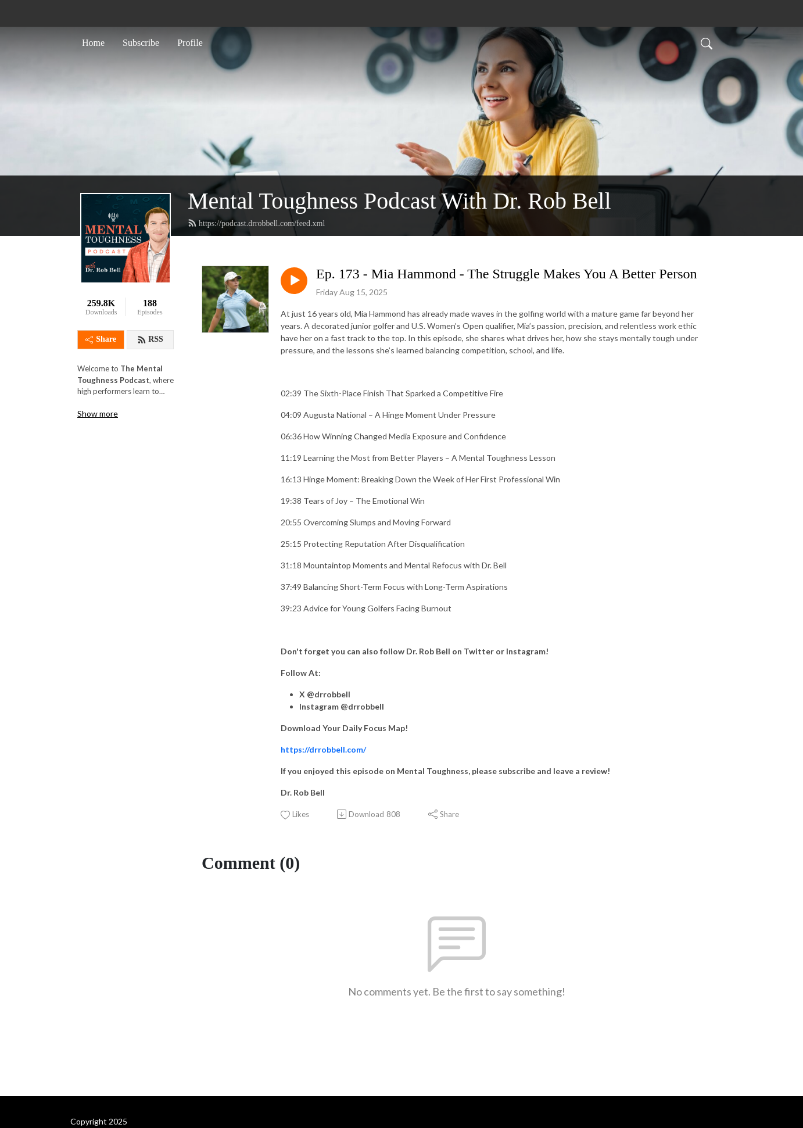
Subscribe (141, 43)
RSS (150, 339)
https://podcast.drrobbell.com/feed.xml (256, 223)
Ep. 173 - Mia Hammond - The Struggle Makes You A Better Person (506, 273)
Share (100, 339)
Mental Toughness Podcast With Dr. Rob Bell (399, 201)
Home (93, 43)
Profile (190, 43)
